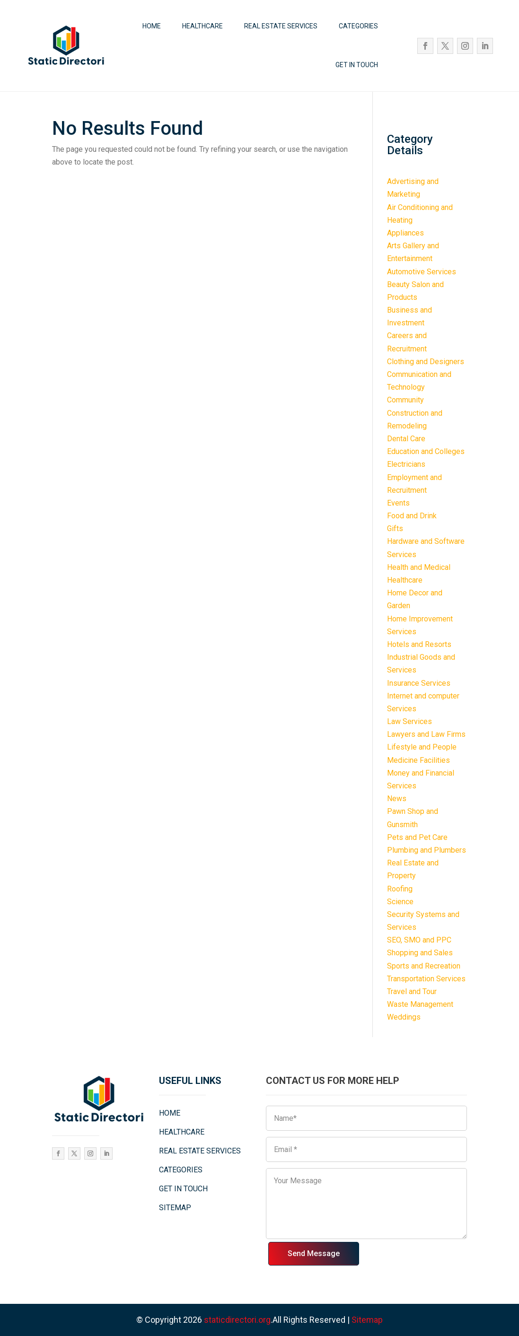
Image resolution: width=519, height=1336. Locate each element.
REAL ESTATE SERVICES (280, 26)
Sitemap (367, 1320)
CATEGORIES (358, 26)
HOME (151, 26)
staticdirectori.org (237, 1320)
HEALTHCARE (202, 26)
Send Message (314, 1253)
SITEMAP (175, 1207)
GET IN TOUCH (356, 65)
